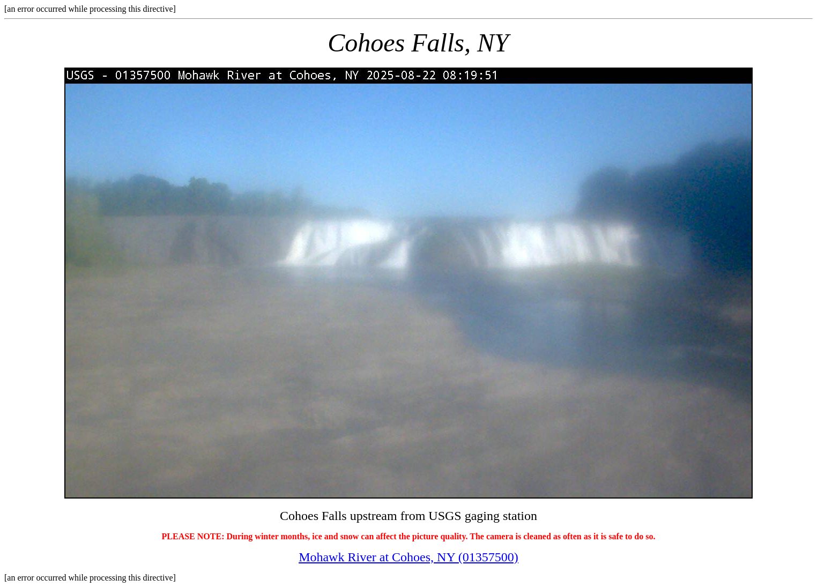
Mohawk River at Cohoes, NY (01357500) (408, 557)
